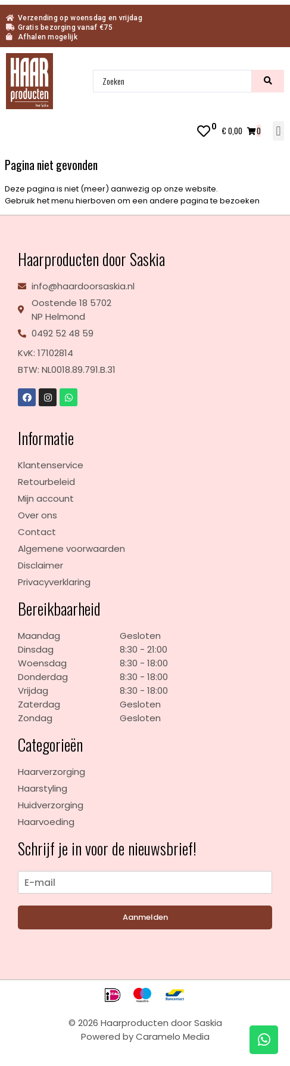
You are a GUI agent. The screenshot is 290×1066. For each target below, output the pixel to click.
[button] (278, 131)
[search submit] (268, 81)
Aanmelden (145, 917)
